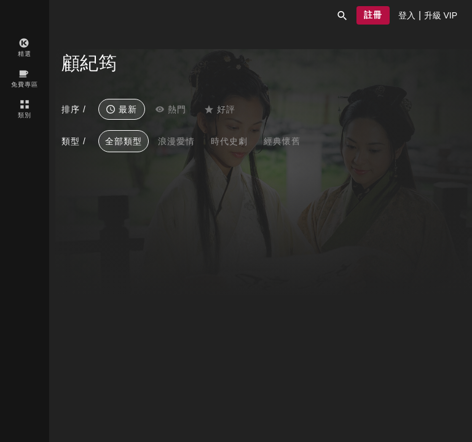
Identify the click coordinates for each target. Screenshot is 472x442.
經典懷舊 (282, 141)
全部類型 (123, 141)
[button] (342, 15)
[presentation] (406, 15)
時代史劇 (229, 141)
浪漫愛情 (176, 141)
